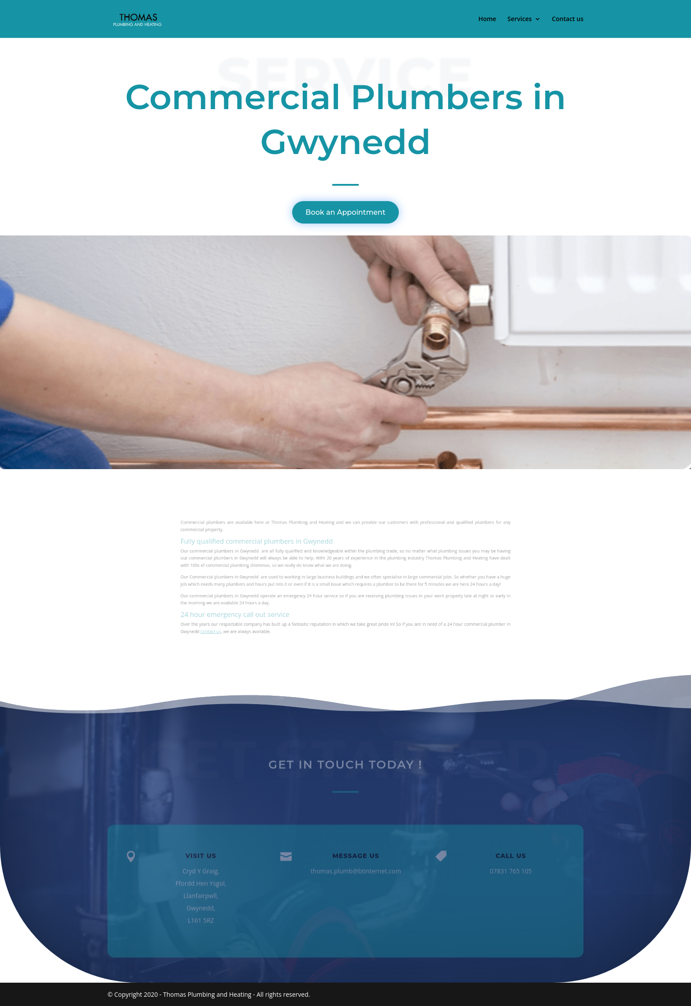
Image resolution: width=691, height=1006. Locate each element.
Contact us (567, 19)
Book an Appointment (345, 212)
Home (487, 19)
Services (520, 19)
